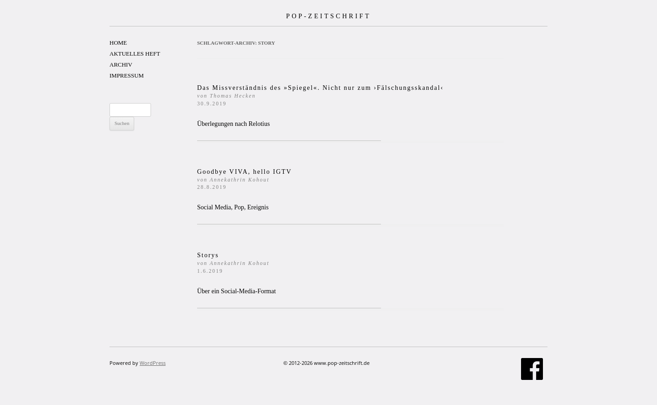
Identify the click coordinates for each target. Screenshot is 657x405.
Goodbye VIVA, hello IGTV (244, 179)
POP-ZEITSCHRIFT (328, 16)
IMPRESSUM (127, 75)
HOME (118, 42)
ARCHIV (121, 64)
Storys (233, 263)
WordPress (153, 362)
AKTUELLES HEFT (135, 53)
